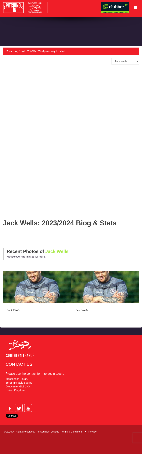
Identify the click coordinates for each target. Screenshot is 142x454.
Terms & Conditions (71, 431)
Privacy (92, 431)
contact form (35, 373)
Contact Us (19, 364)
